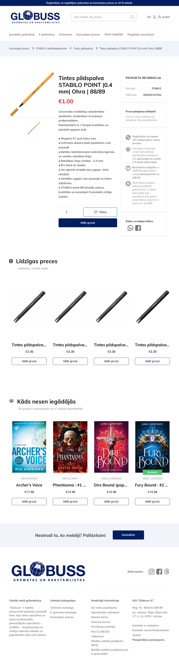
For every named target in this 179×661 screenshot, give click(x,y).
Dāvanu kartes (101, 622)
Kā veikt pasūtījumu (104, 607)
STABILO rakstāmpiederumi (51, 48)
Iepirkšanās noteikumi (105, 612)
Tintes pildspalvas (83, 48)
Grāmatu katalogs (62, 607)
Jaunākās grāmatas (22, 34)
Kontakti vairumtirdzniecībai (150, 630)
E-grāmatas (47, 34)
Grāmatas (65, 34)
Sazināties (128, 535)
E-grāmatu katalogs (63, 612)
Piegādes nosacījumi (140, 34)
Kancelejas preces (88, 34)
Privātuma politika (103, 626)
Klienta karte (99, 617)
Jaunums (152, 472)
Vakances (97, 636)
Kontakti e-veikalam (145, 625)
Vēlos (100, 212)
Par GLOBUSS (100, 631)
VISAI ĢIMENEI (113, 34)
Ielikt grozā (88, 222)
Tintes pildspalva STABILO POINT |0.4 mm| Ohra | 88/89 (130, 48)
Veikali (136, 635)
